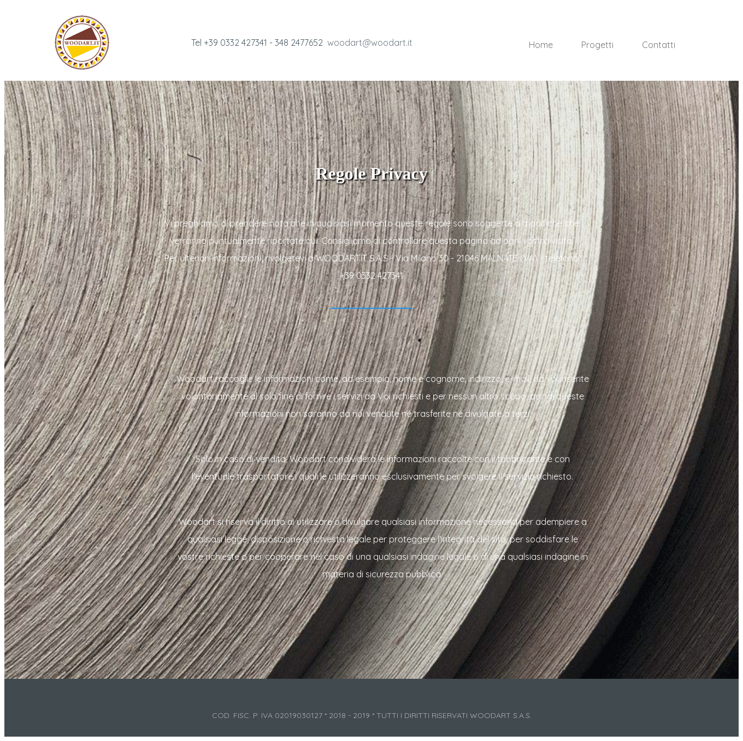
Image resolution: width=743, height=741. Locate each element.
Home (541, 44)
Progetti (597, 44)
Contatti (658, 44)
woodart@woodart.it (369, 42)
